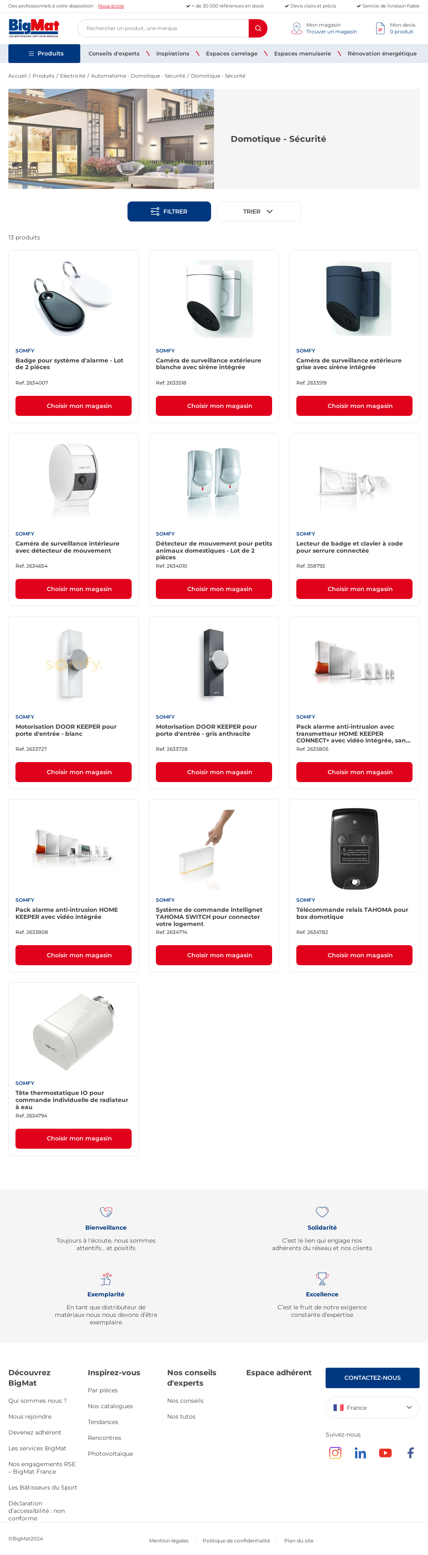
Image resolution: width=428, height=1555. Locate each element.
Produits (43, 76)
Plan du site (298, 1540)
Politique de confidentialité (236, 1540)
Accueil (17, 76)
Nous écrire (111, 6)
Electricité (72, 76)
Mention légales (169, 1540)
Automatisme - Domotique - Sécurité (138, 76)
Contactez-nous (372, 1377)
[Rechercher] (258, 28)
